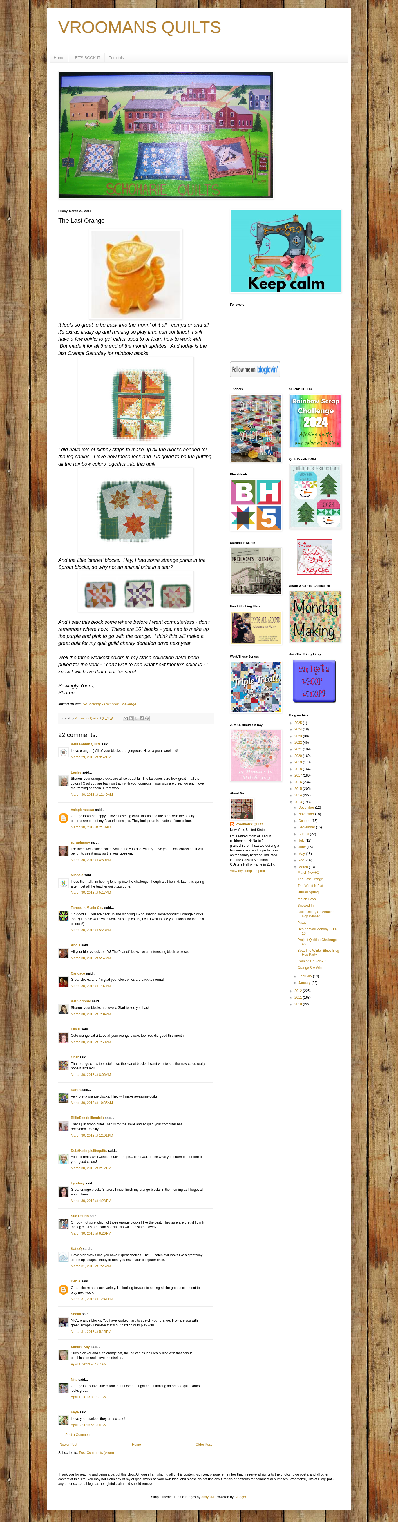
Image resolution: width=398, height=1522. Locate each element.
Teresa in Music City (87, 908)
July (301, 840)
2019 (298, 762)
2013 (298, 802)
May (302, 854)
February (305, 976)
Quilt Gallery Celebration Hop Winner (316, 914)
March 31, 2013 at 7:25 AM (91, 1266)
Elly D (75, 1029)
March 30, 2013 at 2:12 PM (91, 1168)
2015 (298, 789)
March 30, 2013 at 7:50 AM (91, 1042)
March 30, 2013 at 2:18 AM (91, 827)
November (306, 814)
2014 (298, 795)
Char (75, 1057)
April (302, 860)
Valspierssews (82, 810)
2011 (298, 998)
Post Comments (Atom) (96, 1453)
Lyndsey (77, 1183)
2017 (298, 775)
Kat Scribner (81, 1001)
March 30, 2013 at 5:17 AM (91, 893)
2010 (298, 1004)
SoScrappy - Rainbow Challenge (110, 704)
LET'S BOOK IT (86, 57)
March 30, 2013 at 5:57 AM (91, 958)
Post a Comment (77, 1435)
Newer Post (68, 1445)
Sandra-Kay (80, 1347)
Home (59, 57)
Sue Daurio (80, 1216)
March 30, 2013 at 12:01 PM (92, 1135)
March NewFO (308, 873)
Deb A (76, 1281)
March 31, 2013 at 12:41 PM (92, 1299)
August (304, 834)
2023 (298, 736)
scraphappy (80, 842)
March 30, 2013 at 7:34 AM (91, 1014)
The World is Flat (310, 886)
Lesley (76, 772)
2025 (298, 723)
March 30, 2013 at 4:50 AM (91, 860)
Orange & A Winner (312, 968)
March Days (307, 899)
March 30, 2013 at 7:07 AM (91, 986)
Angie (75, 945)
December (306, 808)
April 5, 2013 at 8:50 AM (88, 1425)
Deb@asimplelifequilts (89, 1151)
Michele (77, 875)
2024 (298, 729)
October (304, 821)
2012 (298, 991)
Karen (76, 1090)
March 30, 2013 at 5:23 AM (91, 930)
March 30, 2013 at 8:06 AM (91, 1075)
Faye (75, 1412)
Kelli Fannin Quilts (85, 744)
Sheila (76, 1314)
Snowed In (306, 906)
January (304, 983)
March (303, 867)
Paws (302, 923)
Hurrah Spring (308, 892)
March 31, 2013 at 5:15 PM (91, 1332)
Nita (74, 1380)
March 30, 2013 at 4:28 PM (91, 1201)
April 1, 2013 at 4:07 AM (88, 1364)
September (307, 827)
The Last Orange (310, 879)
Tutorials (116, 57)
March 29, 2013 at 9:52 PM (91, 757)
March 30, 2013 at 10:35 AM (92, 1103)
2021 (298, 749)
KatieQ (76, 1249)
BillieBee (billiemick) (87, 1118)
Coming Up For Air (311, 961)
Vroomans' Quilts (249, 824)
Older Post (204, 1445)
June (302, 847)
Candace (78, 973)
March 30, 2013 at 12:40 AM (92, 795)
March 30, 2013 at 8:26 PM (91, 1233)
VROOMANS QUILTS (139, 27)
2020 (298, 756)
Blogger (240, 1497)
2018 (298, 769)
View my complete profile (248, 871)
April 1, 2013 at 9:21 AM (88, 1397)
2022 (298, 743)
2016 (298, 782)
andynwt (207, 1497)
